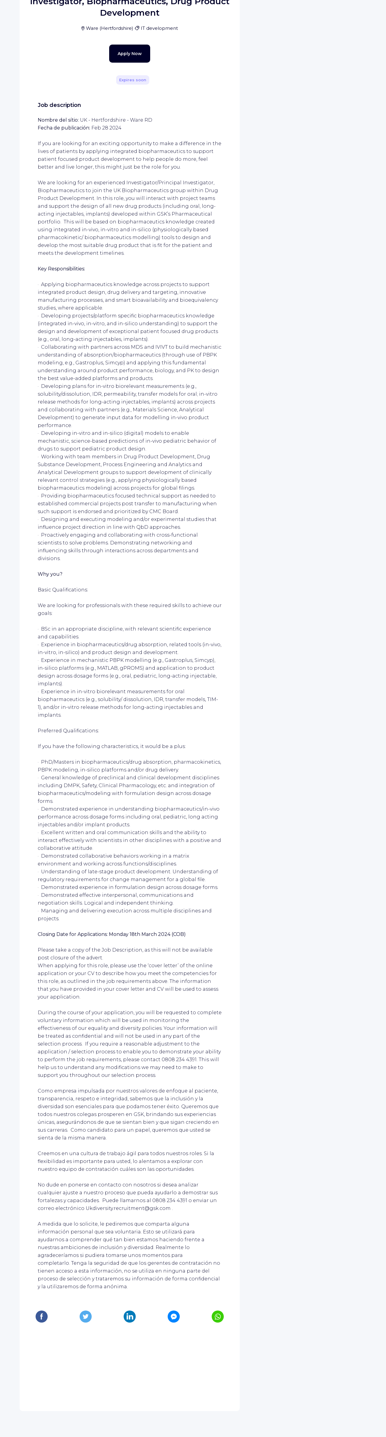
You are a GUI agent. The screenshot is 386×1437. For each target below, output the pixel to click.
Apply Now (119, 177)
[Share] (218, 85)
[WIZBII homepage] (29, 12)
